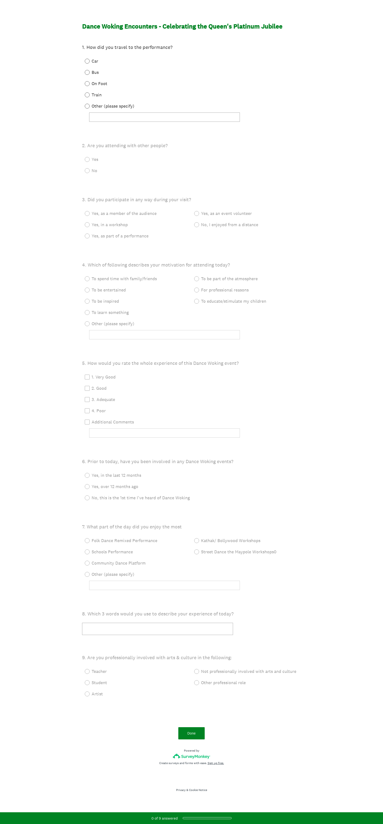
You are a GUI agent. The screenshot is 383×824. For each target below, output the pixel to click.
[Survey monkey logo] (191, 756)
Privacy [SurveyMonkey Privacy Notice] (181, 790)
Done (191, 733)
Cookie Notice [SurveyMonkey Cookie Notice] (198, 790)
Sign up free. (216, 763)
